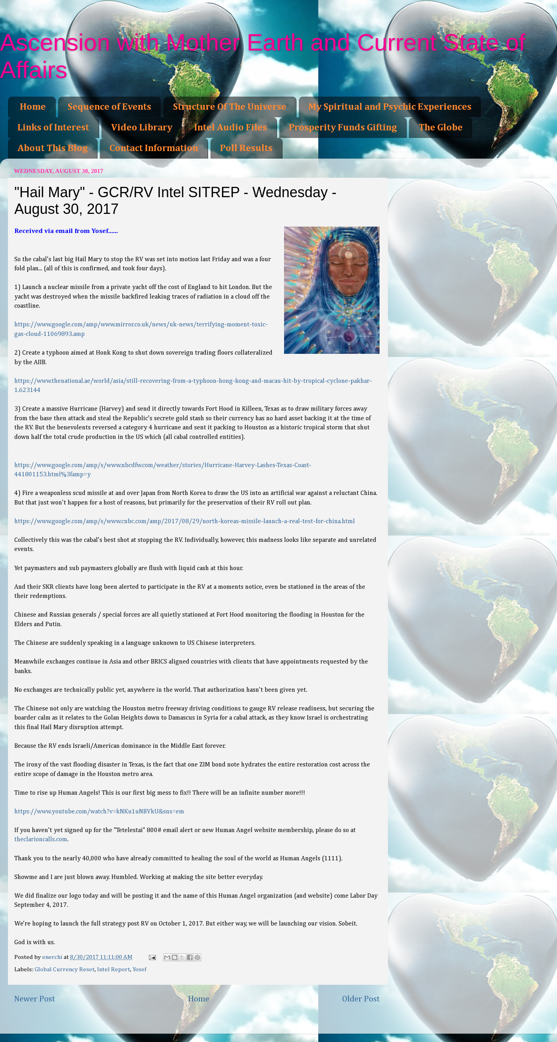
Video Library (141, 127)
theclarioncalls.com (40, 839)
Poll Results (246, 148)
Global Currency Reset (65, 969)
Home (33, 107)
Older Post (361, 999)
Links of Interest (53, 127)
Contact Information (153, 148)
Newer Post (34, 999)
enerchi (53, 957)
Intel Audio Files (230, 127)
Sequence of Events (109, 107)
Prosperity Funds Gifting (343, 127)
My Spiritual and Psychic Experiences (389, 107)
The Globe (441, 127)
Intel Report (113, 969)
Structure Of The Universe (229, 107)
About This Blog (53, 148)
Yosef (139, 969)
